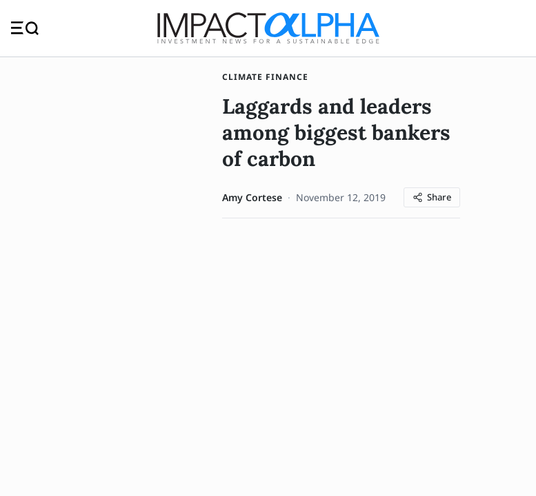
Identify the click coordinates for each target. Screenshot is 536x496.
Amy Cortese (252, 200)
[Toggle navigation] (25, 29)
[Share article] (432, 200)
